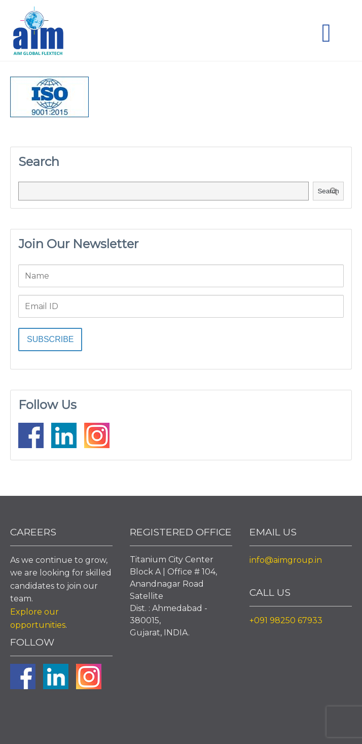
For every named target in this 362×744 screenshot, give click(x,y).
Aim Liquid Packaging (38, 33)
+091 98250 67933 (285, 620)
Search (328, 191)
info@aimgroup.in (285, 560)
